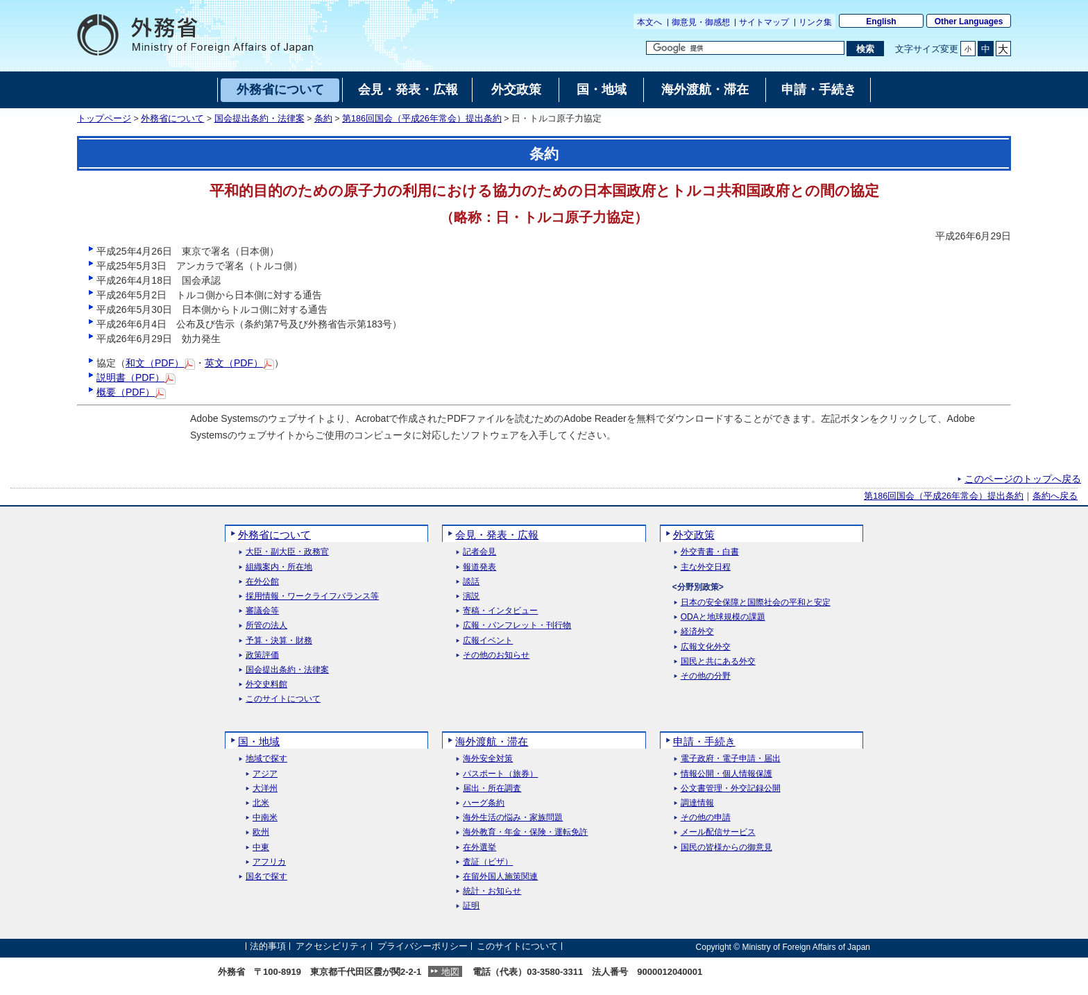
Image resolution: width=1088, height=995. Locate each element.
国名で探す (266, 876)
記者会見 (479, 551)
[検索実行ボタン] (865, 48)
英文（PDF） (239, 362)
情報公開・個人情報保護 (726, 774)
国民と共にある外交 (718, 661)
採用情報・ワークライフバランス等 (312, 596)
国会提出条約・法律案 (259, 119)
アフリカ (269, 862)
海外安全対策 (488, 758)
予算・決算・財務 (279, 640)
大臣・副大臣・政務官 (287, 551)
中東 (261, 847)
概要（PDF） (131, 392)
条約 (323, 119)
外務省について (172, 119)
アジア (265, 774)
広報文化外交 (706, 647)
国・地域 (259, 741)
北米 (261, 803)
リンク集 (815, 22)
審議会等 (262, 610)
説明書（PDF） (136, 377)
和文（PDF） (160, 362)
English (881, 21)
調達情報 (697, 803)
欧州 (261, 832)
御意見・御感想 (701, 22)
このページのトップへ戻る (1022, 479)
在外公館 (262, 581)
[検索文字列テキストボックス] (745, 48)
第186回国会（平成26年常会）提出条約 (422, 119)
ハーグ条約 (483, 803)
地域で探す (266, 758)
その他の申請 (706, 817)
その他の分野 (706, 676)
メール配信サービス (718, 832)
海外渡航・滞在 (491, 741)
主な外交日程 (706, 567)
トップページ (104, 119)
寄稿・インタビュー (500, 610)
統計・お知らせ (492, 891)
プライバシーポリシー (422, 947)
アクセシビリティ (332, 947)
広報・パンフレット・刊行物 (517, 625)
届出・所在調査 (492, 788)
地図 (450, 972)
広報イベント (488, 640)
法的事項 (268, 947)
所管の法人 (266, 625)
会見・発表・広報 (496, 535)
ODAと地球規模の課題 (723, 617)
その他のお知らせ (496, 655)
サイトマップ (764, 22)
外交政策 (694, 535)
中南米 (265, 817)
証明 (471, 905)
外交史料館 (266, 684)
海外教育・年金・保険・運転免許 (525, 832)
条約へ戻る (1055, 496)
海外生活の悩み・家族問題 (513, 817)
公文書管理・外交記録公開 (731, 788)
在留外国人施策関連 (500, 876)
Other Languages (969, 21)
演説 (471, 596)
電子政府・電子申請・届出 (731, 758)
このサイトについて (283, 699)
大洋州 (265, 788)
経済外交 (697, 631)
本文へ (649, 22)
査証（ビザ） (488, 862)
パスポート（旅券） (500, 774)
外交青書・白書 (710, 551)
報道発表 (479, 567)
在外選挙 (479, 847)
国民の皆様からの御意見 (726, 847)
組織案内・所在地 (279, 567)
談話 (471, 581)
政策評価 (262, 655)
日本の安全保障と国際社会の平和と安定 (756, 602)
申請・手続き (704, 741)
